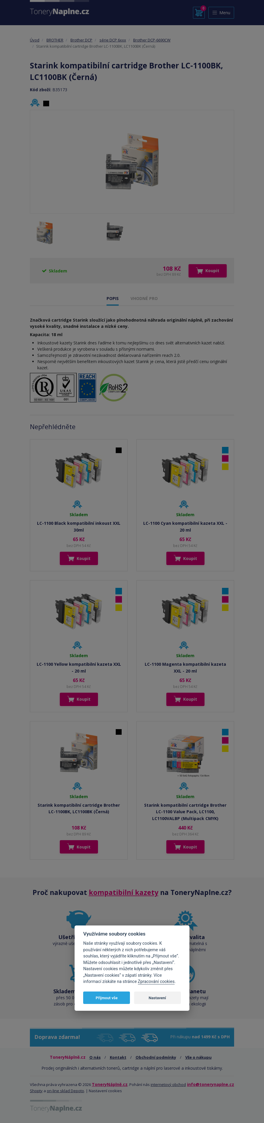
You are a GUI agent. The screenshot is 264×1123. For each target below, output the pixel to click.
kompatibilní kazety (123, 892)
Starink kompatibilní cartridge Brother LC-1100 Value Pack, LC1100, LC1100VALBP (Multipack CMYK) (185, 811)
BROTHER (54, 40)
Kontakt (118, 1057)
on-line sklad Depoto (65, 1090)
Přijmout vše (106, 998)
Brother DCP (81, 40)
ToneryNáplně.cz (110, 1084)
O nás (95, 1057)
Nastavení (157, 998)
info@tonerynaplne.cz (210, 1084)
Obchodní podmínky (156, 1057)
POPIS (113, 298)
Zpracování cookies (156, 981)
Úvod (34, 40)
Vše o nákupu (198, 1057)
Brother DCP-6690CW (151, 40)
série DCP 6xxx (112, 40)
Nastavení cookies (105, 1090)
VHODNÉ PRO (144, 298)
